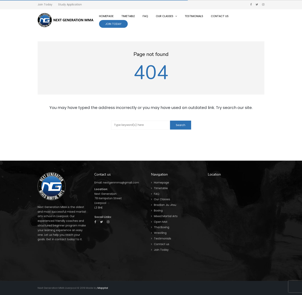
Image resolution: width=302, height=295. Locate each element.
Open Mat (160, 222)
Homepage (161, 182)
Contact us (161, 244)
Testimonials (162, 238)
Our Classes (162, 199)
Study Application (70, 4)
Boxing (158, 210)
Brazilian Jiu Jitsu (165, 205)
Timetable (161, 188)
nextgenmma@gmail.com (121, 182)
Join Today (45, 4)
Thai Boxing (161, 227)
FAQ (156, 194)
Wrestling (160, 233)
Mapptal (103, 288)
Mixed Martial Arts (166, 216)
